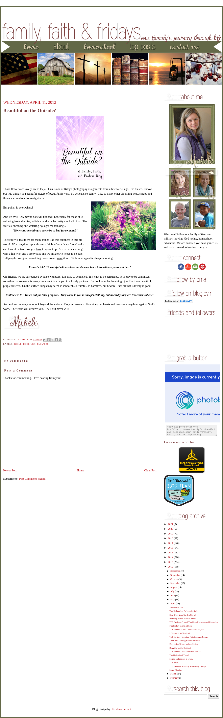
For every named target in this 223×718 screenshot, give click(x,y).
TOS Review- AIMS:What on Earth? (184, 652)
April (173, 603)
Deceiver (29, 344)
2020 (171, 528)
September (175, 583)
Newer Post (10, 470)
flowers (43, 344)
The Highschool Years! (179, 655)
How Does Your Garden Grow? (182, 615)
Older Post (150, 470)
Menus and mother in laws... (181, 659)
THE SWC (173, 663)
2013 (171, 562)
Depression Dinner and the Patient (183, 644)
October (174, 579)
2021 (171, 524)
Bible (18, 344)
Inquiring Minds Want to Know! (182, 618)
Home (80, 470)
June (172, 595)
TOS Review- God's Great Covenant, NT (186, 630)
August (174, 587)
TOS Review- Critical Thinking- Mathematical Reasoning (193, 622)
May (172, 599)
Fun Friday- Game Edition (180, 626)
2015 (171, 552)
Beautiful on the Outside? (180, 648)
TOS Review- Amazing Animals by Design (187, 666)
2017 (171, 543)
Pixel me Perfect (121, 709)
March (173, 673)
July (172, 591)
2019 (171, 533)
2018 (171, 538)
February (174, 678)
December (175, 571)
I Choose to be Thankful (179, 633)
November (175, 575)
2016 (171, 547)
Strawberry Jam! (176, 607)
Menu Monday (175, 670)
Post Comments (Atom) (33, 478)
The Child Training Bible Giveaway (184, 640)
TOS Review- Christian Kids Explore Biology (188, 637)
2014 (171, 557)
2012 (171, 566)
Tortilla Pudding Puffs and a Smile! (184, 611)
